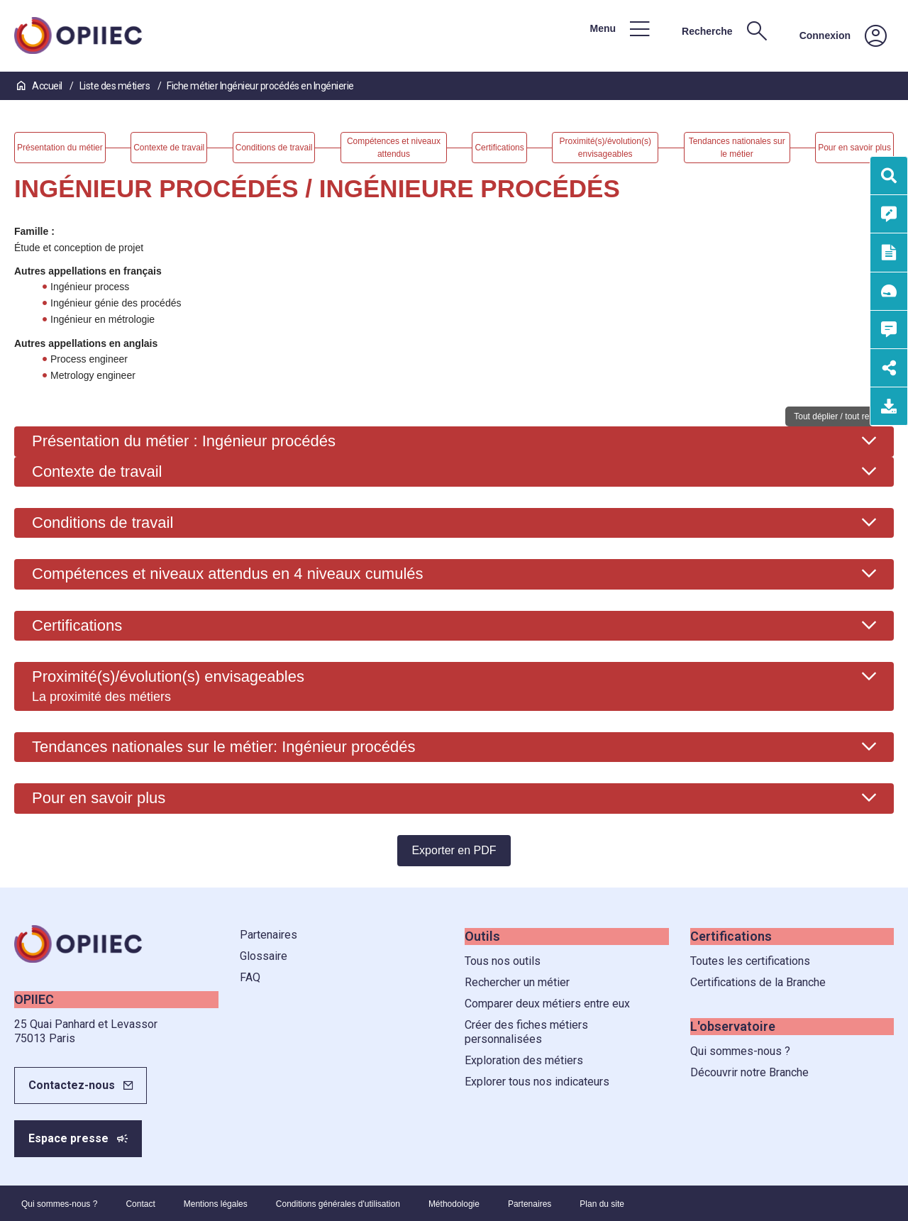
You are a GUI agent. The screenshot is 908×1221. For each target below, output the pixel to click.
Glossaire (263, 956)
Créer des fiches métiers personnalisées (526, 1032)
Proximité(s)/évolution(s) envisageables (168, 685)
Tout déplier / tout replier (839, 416)
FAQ (250, 977)
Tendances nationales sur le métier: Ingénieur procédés (224, 747)
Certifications (77, 625)
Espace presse (68, 1138)
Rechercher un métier (517, 982)
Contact (140, 1204)
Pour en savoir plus (98, 798)
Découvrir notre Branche (749, 1072)
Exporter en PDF (453, 850)
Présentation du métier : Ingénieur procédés (184, 441)
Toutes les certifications (750, 961)
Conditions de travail (102, 522)
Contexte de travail (97, 471)
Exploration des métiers (524, 1060)
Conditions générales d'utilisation (338, 1204)
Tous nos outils (503, 961)
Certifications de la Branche (758, 982)
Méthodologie (454, 1204)
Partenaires (268, 934)
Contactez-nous (71, 1085)
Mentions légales (216, 1204)
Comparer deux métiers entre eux (547, 1003)
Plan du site (602, 1204)
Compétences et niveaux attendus (227, 573)
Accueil (40, 86)
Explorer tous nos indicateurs (537, 1081)
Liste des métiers (115, 86)
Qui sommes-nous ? (740, 1051)
